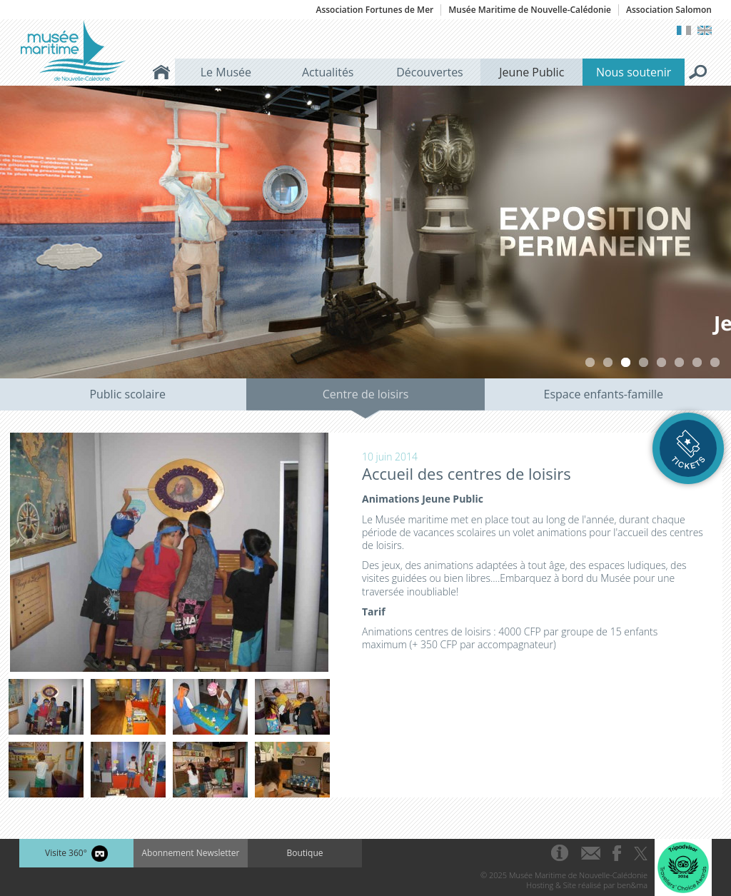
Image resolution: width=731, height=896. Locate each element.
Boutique (304, 853)
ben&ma (632, 885)
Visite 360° (76, 853)
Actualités (328, 72)
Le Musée (226, 72)
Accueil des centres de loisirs (466, 473)
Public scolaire (127, 394)
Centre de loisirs (366, 394)
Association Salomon (669, 10)
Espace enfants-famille (604, 394)
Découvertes (429, 72)
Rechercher (698, 72)
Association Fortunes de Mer (374, 10)
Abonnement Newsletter (191, 853)
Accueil (161, 72)
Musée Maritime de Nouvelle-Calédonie (529, 10)
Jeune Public (531, 72)
